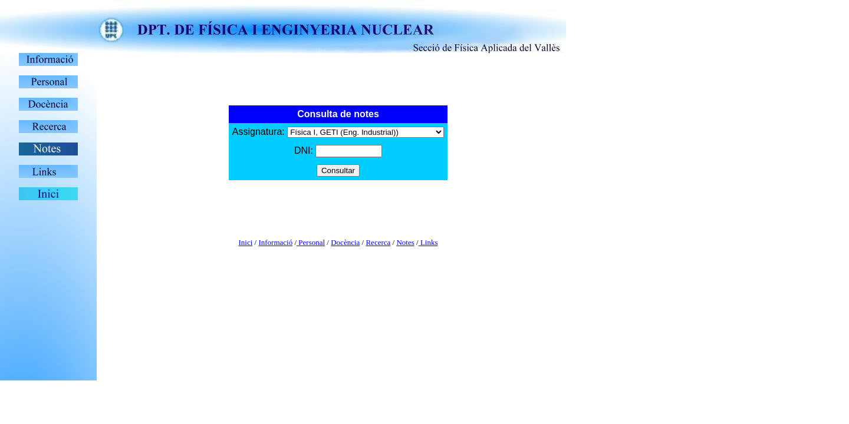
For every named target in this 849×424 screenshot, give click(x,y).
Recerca (378, 242)
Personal (311, 242)
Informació (275, 242)
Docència (345, 242)
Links (428, 242)
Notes (405, 242)
